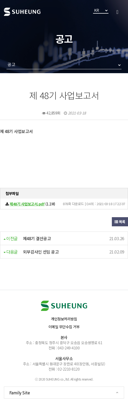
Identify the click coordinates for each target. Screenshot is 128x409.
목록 (119, 221)
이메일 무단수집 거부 (64, 326)
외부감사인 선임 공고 (41, 252)
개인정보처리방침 (64, 318)
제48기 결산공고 (37, 238)
